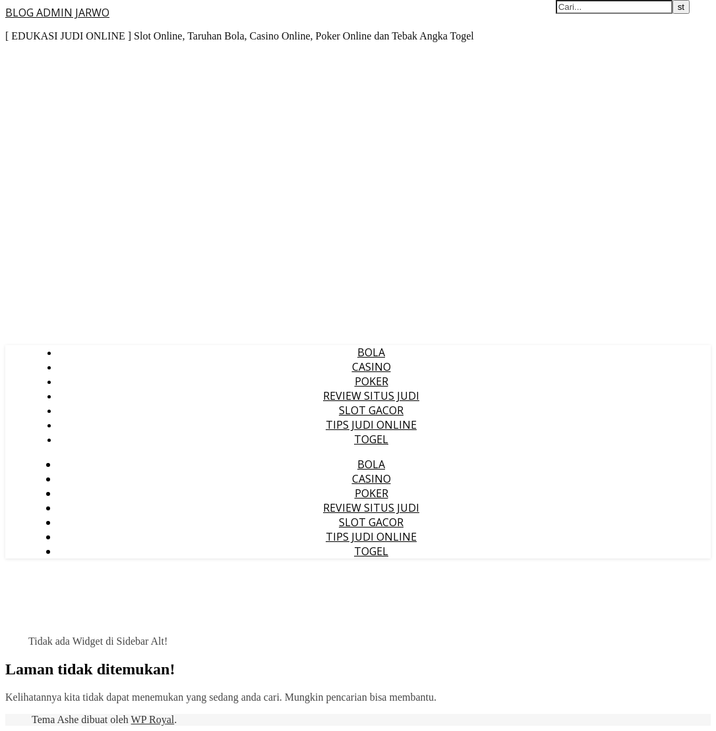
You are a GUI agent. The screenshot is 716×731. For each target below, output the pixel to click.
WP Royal (153, 719)
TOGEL (371, 439)
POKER (371, 381)
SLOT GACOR (371, 410)
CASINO (371, 367)
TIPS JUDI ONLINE (371, 425)
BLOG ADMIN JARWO (57, 12)
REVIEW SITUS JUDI (371, 396)
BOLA (371, 352)
